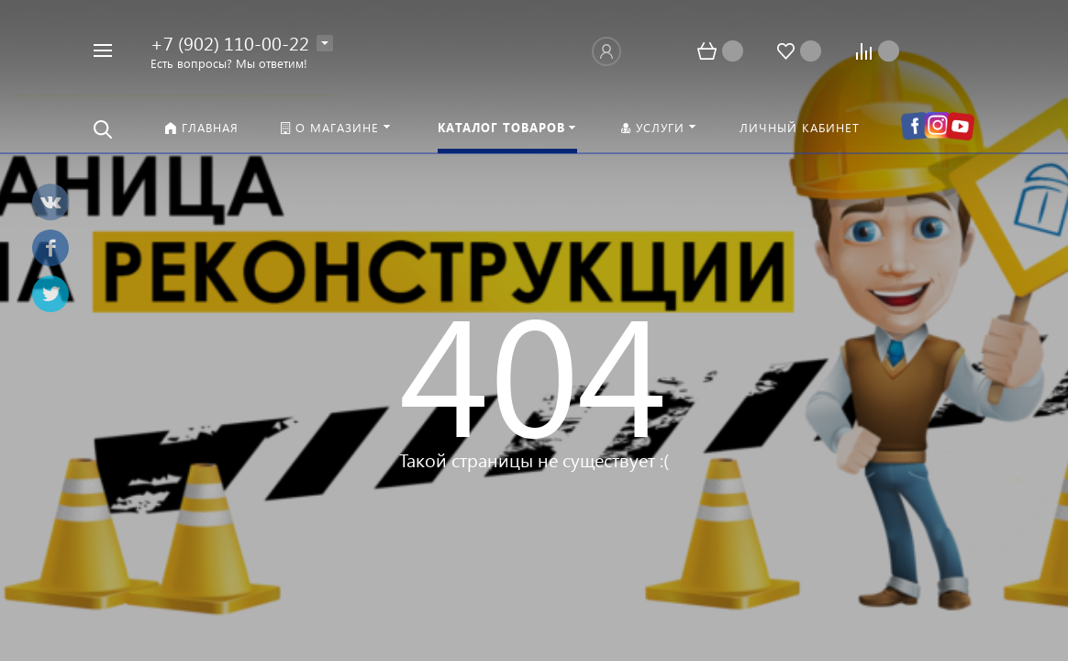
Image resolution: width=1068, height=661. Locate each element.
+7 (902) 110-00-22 (229, 42)
